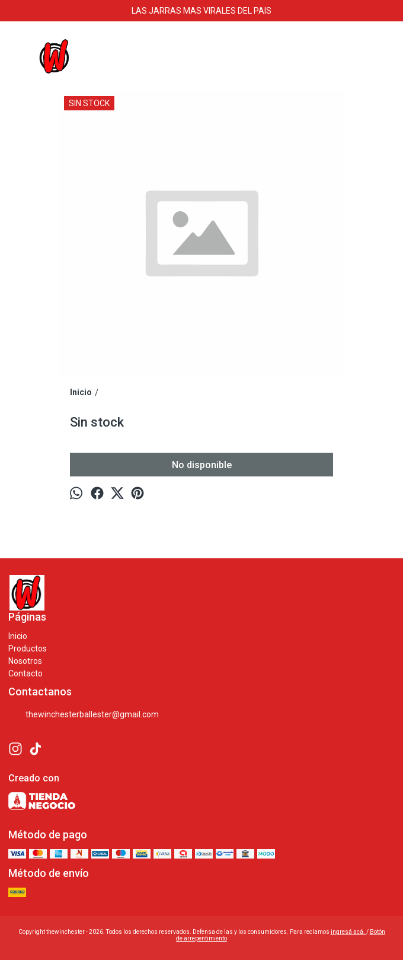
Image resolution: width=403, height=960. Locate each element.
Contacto (25, 673)
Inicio (17, 636)
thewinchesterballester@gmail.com (83, 715)
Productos (27, 648)
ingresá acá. (348, 932)
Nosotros (25, 661)
